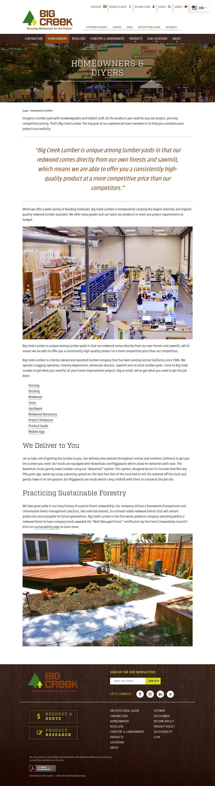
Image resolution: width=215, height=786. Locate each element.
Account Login (146, 7)
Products (135, 38)
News (130, 27)
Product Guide (38, 425)
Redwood (35, 396)
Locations (117, 742)
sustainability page (47, 525)
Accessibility (164, 731)
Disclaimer (162, 715)
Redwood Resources (42, 413)
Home (25, 111)
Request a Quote (118, 7)
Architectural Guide (149, 27)
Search (162, 7)
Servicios (96, 7)
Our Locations (157, 38)
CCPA (157, 737)
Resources (171, 27)
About (176, 38)
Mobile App (36, 430)
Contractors (34, 38)
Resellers (78, 38)
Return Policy (164, 721)
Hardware (35, 408)
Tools (32, 402)
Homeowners (57, 38)
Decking (34, 391)
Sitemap (160, 710)
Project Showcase (40, 419)
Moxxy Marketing (76, 775)
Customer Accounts (96, 27)
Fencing (34, 385)
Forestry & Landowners (107, 38)
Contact (178, 7)
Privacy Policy (164, 726)
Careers (117, 27)
